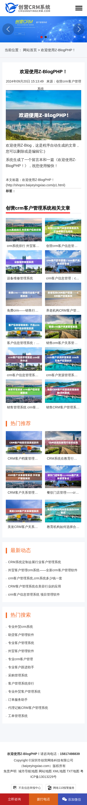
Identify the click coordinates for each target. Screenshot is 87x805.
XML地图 (59, 771)
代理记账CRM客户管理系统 (28, 708)
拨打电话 (43, 799)
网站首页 (30, 50)
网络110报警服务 (60, 787)
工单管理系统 (18, 716)
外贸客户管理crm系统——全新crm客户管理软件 (42, 570)
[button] (41, 37)
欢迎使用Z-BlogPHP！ (38, 180)
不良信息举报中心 (27, 787)
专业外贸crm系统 (20, 626)
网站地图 (45, 771)
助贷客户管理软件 (21, 635)
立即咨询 (14, 799)
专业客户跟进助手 (21, 667)
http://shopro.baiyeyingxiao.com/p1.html (35, 185)
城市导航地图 (28, 771)
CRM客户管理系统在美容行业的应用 (34, 586)
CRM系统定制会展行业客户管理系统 (34, 562)
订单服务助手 (18, 699)
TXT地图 (73, 771)
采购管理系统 (18, 675)
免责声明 (9, 771)
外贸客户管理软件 (21, 651)
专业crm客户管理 (20, 659)
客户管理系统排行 (21, 683)
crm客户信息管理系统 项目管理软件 (34, 594)
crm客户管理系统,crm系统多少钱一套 (35, 578)
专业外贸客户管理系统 (24, 691)
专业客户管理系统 (21, 643)
